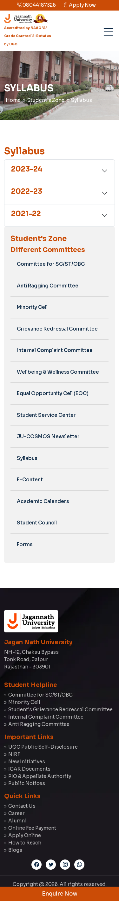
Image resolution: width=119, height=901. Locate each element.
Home (13, 100)
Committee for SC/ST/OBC (51, 264)
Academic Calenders (43, 501)
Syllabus (81, 100)
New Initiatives (26, 762)
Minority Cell (32, 307)
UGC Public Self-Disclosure (43, 747)
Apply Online (24, 835)
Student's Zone (45, 100)
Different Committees (47, 250)
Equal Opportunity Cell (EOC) (53, 393)
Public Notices (26, 783)
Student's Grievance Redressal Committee (60, 709)
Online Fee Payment (32, 828)
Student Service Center (46, 415)
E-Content (30, 480)
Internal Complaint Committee (55, 350)
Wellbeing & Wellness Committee (58, 372)
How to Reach (24, 843)
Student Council (37, 523)
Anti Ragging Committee (47, 286)
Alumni (17, 821)
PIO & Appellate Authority (39, 776)
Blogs (15, 850)
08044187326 (36, 5)
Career (16, 813)
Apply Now (79, 5)
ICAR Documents (29, 769)
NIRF (14, 754)
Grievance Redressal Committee (57, 329)
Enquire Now (59, 893)
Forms (24, 544)
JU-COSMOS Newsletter (48, 436)
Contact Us (22, 806)
